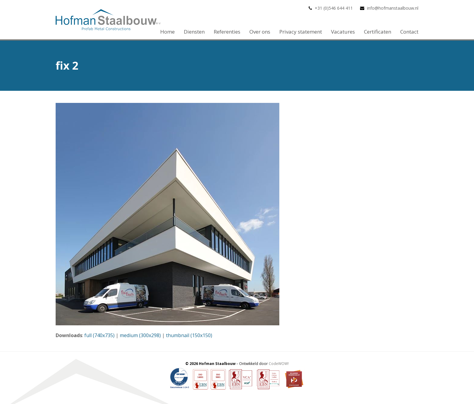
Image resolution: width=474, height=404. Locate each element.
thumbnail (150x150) (189, 335)
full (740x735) (99, 335)
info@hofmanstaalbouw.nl (392, 8)
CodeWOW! (279, 363)
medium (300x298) (140, 335)
